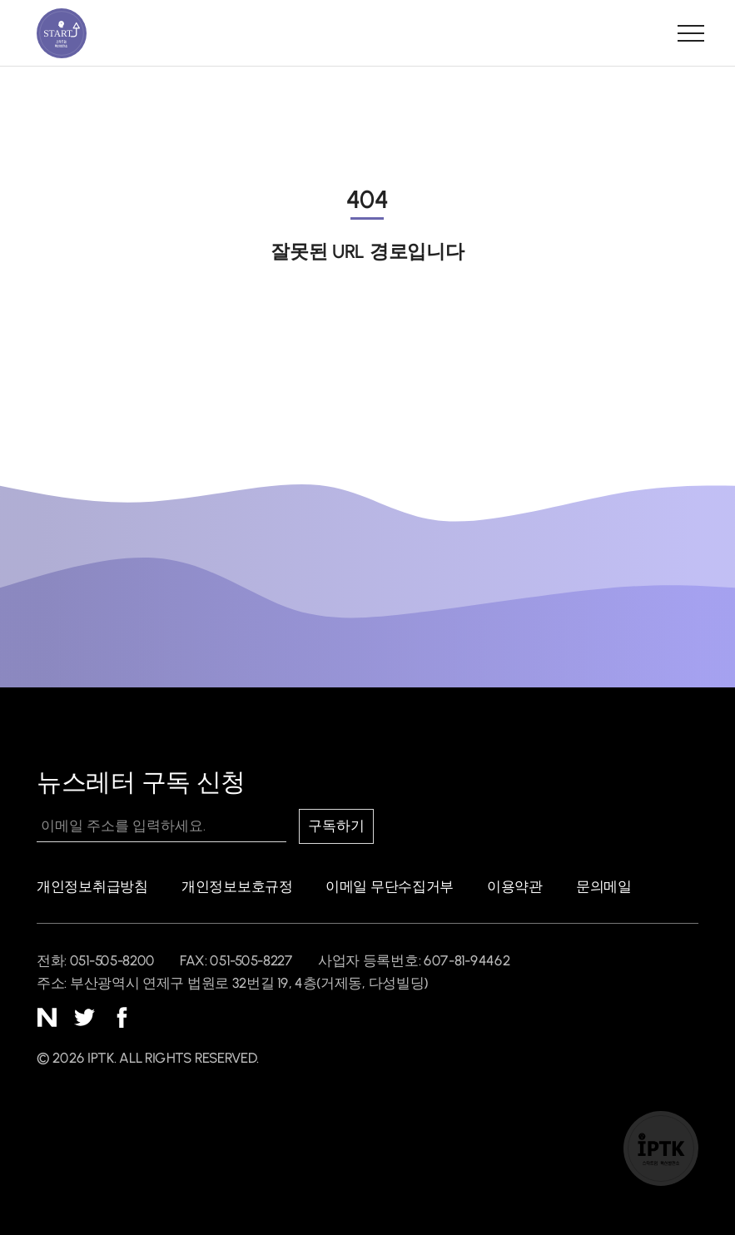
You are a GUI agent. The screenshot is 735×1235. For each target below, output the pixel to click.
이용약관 (515, 886)
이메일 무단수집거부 (389, 886)
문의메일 (604, 886)
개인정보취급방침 (92, 886)
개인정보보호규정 (237, 886)
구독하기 (336, 826)
